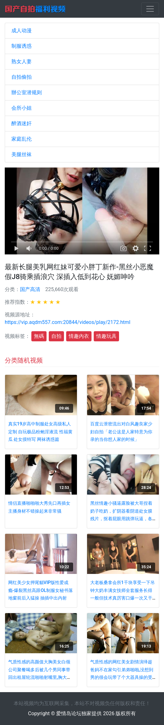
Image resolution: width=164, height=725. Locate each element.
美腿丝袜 (21, 154)
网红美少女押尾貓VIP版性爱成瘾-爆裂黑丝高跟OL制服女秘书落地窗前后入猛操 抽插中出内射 (40, 590)
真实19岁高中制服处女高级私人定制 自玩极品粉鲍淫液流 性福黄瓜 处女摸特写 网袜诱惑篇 (40, 431)
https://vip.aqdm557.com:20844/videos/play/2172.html (67, 322)
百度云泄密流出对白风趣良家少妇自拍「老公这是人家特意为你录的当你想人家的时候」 (121, 431)
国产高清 (30, 289)
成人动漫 (21, 30)
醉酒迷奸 (21, 123)
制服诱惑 (21, 46)
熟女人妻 (21, 61)
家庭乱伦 (21, 139)
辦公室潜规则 (26, 92)
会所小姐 (21, 108)
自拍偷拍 (21, 77)
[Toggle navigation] (150, 9)
